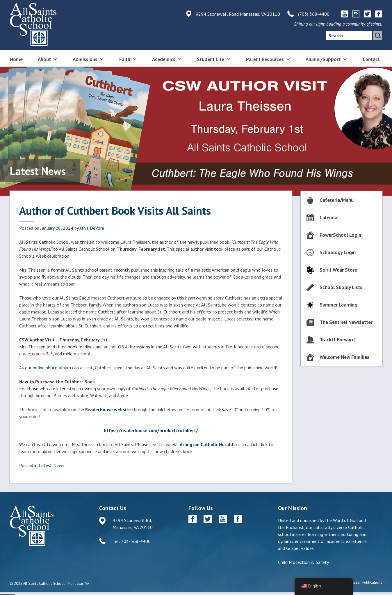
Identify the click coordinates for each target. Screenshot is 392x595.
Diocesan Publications (364, 582)
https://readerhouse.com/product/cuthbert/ (151, 430)
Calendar (329, 217)
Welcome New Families (344, 357)
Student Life (214, 59)
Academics (167, 59)
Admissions (88, 59)
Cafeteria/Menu (337, 200)
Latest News (51, 465)
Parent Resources (268, 59)
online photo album (52, 367)
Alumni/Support (327, 59)
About (48, 59)
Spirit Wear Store (338, 270)
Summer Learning (338, 305)
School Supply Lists (341, 287)
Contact (371, 59)
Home (16, 59)
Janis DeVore (92, 228)
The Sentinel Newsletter (346, 322)
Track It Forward (337, 339)
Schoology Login (338, 252)
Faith (128, 59)
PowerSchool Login (340, 235)
